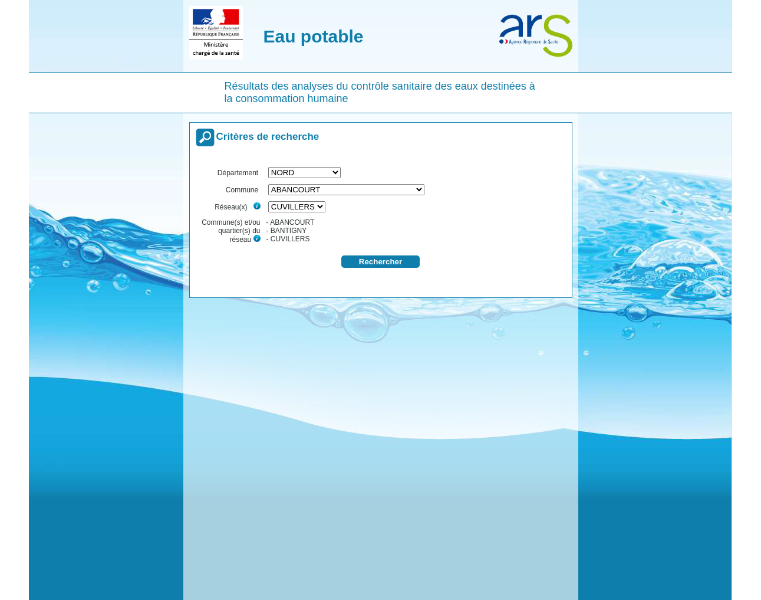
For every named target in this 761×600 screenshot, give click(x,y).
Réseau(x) (237, 207)
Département (239, 173)
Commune (243, 190)
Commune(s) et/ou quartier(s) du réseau (231, 231)
